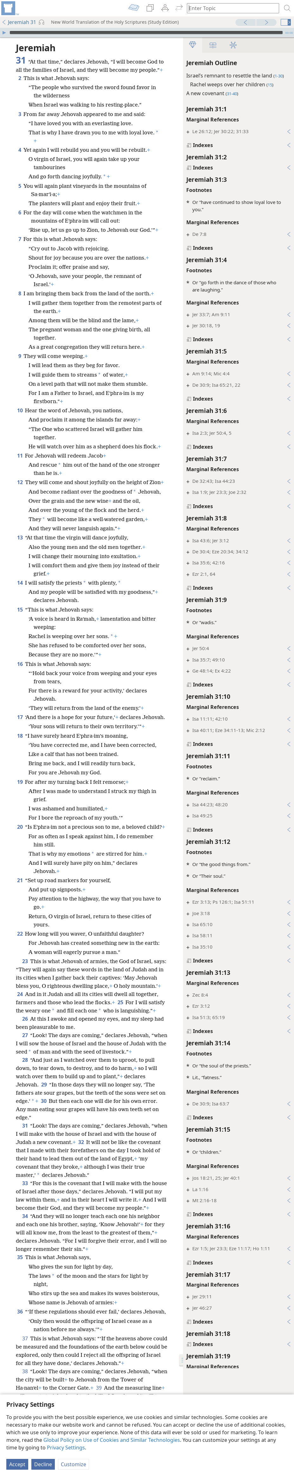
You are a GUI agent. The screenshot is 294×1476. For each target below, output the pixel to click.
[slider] (146, 32)
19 (20, 781)
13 (20, 537)
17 (20, 717)
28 (25, 1059)
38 (25, 1371)
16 (20, 664)
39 (99, 1387)
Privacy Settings (66, 1447)
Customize (73, 1464)
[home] (9, 8)
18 (20, 735)
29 (44, 1084)
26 (25, 1018)
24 (20, 994)
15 (20, 609)
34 (25, 1216)
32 (81, 1142)
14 (20, 582)
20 (20, 826)
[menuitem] (9, 8)
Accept (17, 1464)
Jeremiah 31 (19, 22)
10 (20, 410)
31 (25, 1125)
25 (120, 1002)
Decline (43, 1464)
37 (25, 1338)
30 (44, 1101)
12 (20, 482)
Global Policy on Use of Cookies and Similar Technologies (111, 1439)
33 (25, 1183)
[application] (147, 32)
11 (20, 455)
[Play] (4, 32)
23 (25, 961)
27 (25, 1035)
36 (20, 1311)
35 (20, 1257)
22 (20, 933)
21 (20, 880)
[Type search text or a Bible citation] (230, 8)
